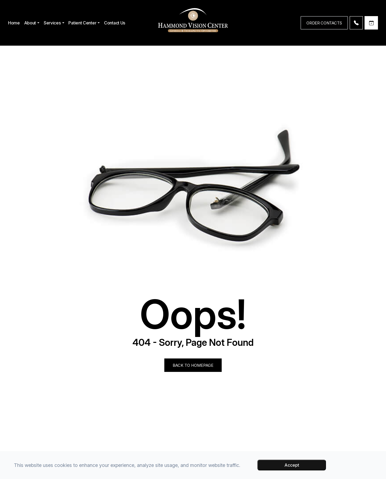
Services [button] (54, 23)
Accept (291, 465)
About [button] (32, 23)
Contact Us (114, 23)
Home (14, 23)
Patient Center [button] (84, 23)
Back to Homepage (193, 365)
